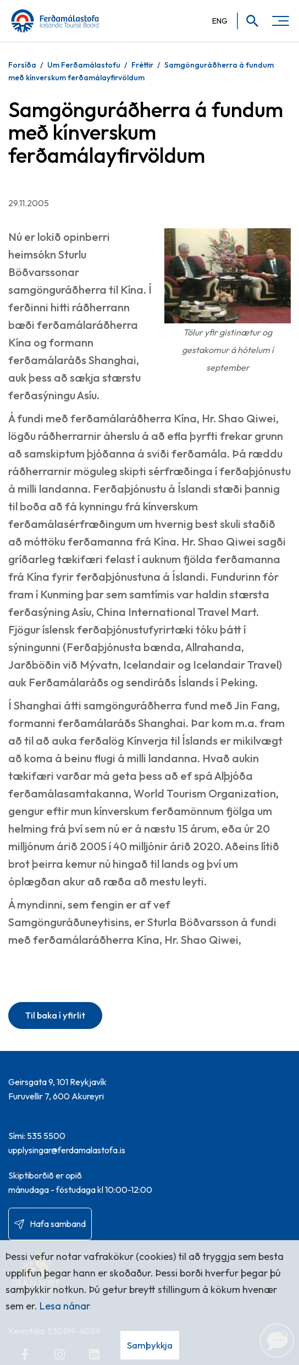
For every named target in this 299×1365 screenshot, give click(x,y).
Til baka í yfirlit (55, 1015)
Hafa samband (58, 1223)
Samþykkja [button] (150, 1345)
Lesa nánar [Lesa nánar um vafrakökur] (65, 1306)
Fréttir (142, 65)
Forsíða (22, 65)
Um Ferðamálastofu (83, 65)
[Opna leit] (249, 21)
